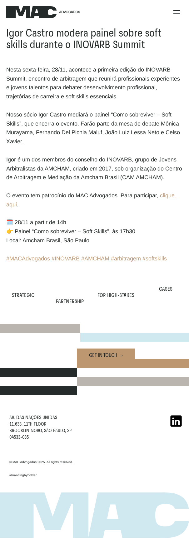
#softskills (154, 258)
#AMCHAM (95, 258)
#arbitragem (126, 258)
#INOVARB (66, 258)
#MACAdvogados (28, 258)
